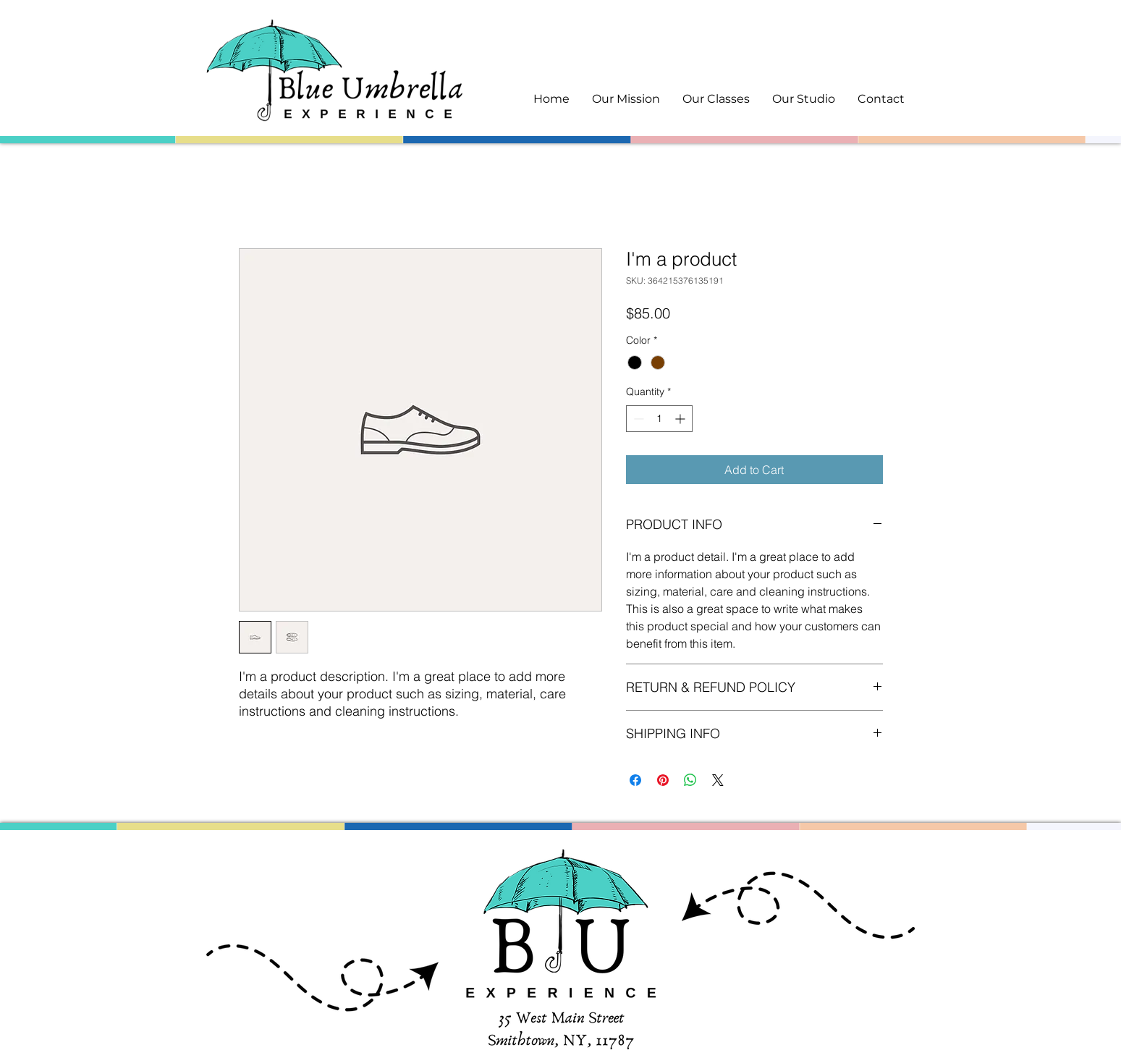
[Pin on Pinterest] (663, 780)
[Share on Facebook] (635, 780)
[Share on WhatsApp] (690, 780)
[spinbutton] (659, 418)
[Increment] (681, 418)
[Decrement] (637, 418)
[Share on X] (718, 780)
